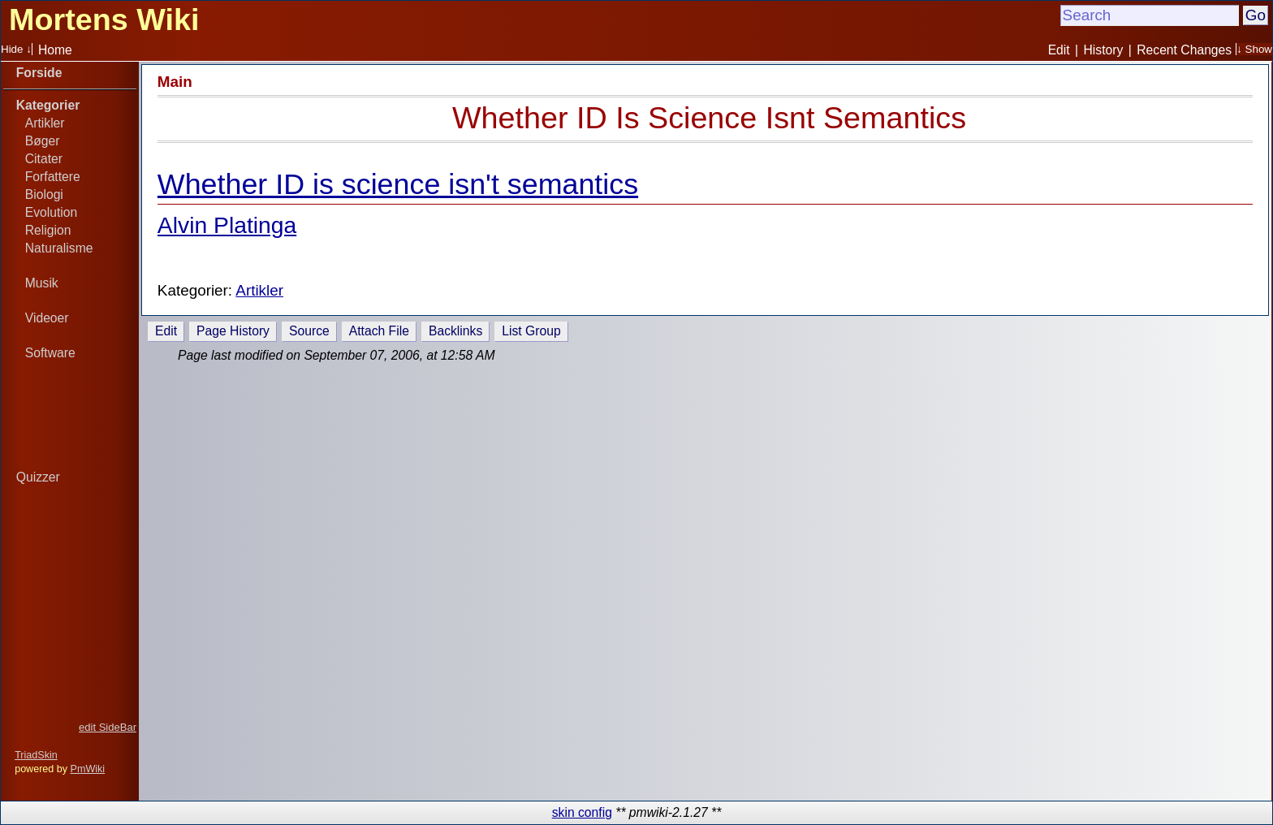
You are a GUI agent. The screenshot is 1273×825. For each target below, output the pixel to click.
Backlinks (455, 331)
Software (50, 353)
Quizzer (38, 477)
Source (309, 331)
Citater (44, 159)
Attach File (379, 331)
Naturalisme (59, 248)
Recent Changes (1184, 50)
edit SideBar (107, 727)
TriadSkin (36, 755)
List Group (531, 331)
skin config (582, 812)
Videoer (47, 318)
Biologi (44, 194)
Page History (233, 331)
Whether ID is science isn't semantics (398, 184)
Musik (41, 283)
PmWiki (88, 769)
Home (55, 50)
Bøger (42, 141)
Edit (1059, 50)
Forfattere (52, 177)
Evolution (51, 212)
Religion (48, 230)
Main (175, 81)
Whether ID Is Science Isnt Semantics (709, 118)
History (1104, 50)
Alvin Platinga (227, 225)
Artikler (45, 123)
